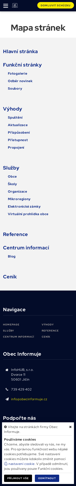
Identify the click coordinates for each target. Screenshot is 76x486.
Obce (12, 176)
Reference (15, 234)
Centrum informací (26, 248)
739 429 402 (21, 389)
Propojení (16, 147)
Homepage (11, 324)
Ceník (10, 277)
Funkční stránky (22, 65)
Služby (11, 168)
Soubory (15, 88)
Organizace (17, 191)
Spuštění (15, 117)
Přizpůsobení (19, 132)
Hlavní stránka (20, 51)
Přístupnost (18, 140)
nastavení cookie (19, 464)
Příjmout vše (18, 478)
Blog (12, 256)
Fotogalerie (17, 73)
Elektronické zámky (24, 206)
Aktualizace (18, 125)
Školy (12, 184)
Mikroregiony (19, 199)
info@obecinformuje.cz (29, 399)
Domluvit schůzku (56, 5)
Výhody (12, 109)
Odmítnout (47, 478)
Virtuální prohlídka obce (28, 214)
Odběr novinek (20, 81)
